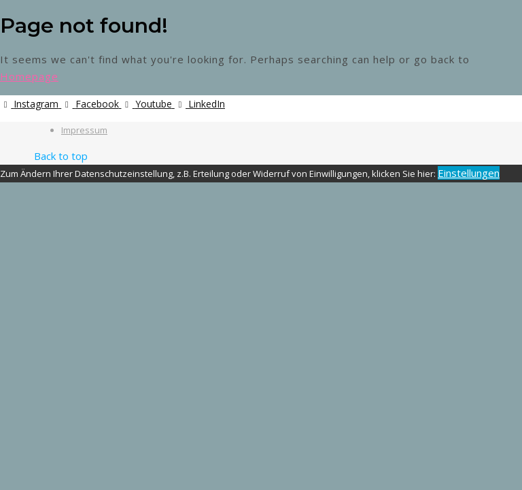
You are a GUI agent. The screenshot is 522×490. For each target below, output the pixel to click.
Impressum (84, 130)
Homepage (29, 76)
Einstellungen (469, 173)
